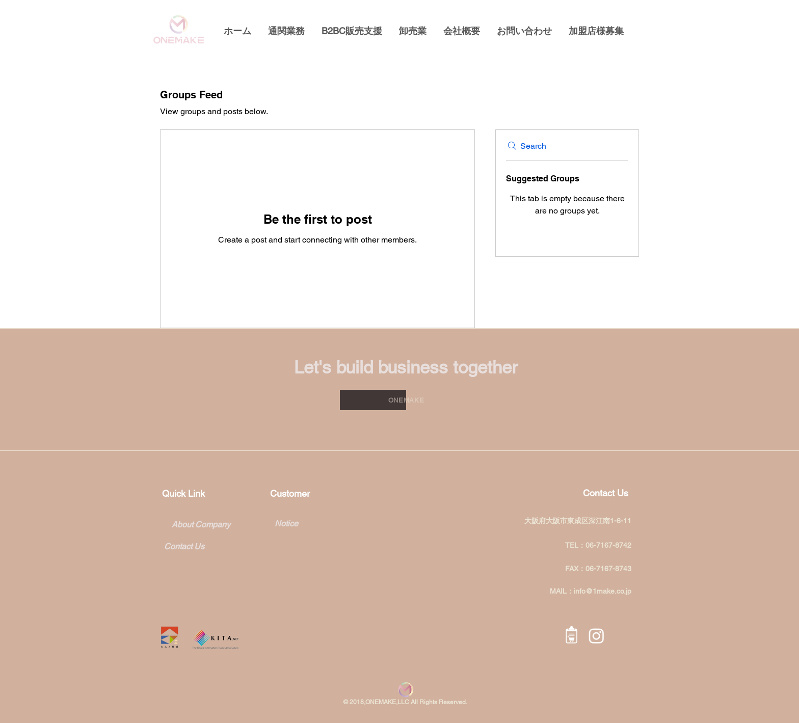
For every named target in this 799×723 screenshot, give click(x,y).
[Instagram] (596, 636)
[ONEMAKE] (406, 400)
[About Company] (201, 525)
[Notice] (314, 524)
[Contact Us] (192, 547)
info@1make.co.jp (602, 591)
